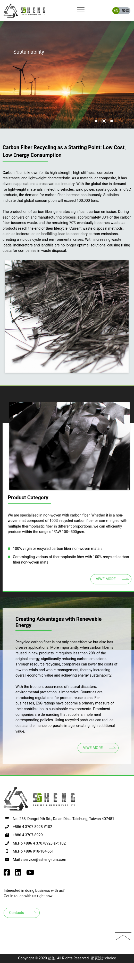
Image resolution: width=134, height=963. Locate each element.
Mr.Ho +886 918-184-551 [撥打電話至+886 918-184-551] (33, 851)
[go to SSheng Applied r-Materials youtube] (30, 874)
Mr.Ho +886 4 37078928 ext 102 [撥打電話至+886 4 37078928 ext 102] (39, 843)
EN (116, 11)
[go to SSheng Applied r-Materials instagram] (18, 874)
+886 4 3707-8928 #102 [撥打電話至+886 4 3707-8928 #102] (32, 827)
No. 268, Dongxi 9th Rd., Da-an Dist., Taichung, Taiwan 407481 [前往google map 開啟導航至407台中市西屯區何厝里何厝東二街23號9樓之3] (63, 819)
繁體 (125, 11)
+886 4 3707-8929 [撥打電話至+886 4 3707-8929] (28, 835)
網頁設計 (98, 958)
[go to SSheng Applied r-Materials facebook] (7, 874)
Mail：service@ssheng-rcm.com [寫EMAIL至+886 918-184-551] (39, 859)
